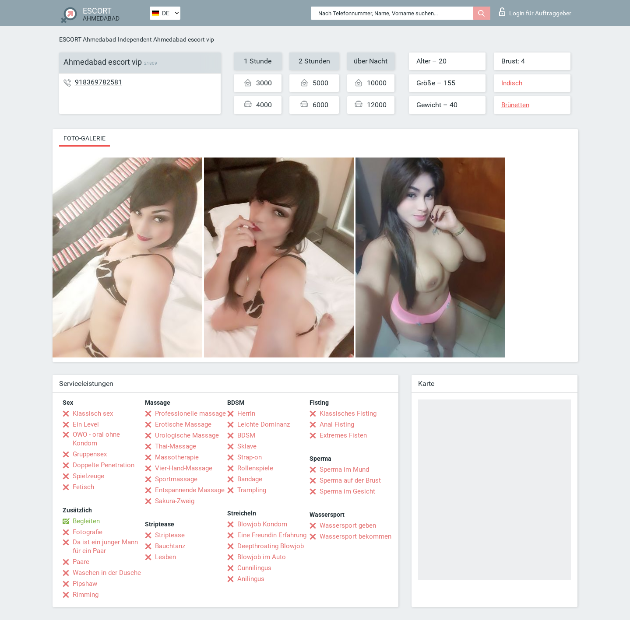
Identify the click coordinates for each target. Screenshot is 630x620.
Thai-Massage (175, 446)
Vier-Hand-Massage (183, 468)
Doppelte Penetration (103, 465)
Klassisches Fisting (348, 413)
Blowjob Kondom (262, 524)
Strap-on (249, 457)
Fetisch (83, 487)
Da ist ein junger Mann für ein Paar (105, 546)
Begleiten (86, 521)
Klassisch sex (93, 413)
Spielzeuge (88, 476)
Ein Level (86, 424)
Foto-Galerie (84, 138)
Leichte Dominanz (263, 424)
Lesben (165, 557)
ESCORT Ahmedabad (87, 39)
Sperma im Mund (344, 469)
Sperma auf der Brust (350, 480)
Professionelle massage (190, 413)
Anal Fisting (337, 424)
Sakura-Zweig (174, 501)
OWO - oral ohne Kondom (96, 439)
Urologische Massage (187, 435)
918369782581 (98, 82)
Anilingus (250, 579)
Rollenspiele (255, 468)
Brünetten (515, 105)
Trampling (251, 490)
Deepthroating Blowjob (270, 546)
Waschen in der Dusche (107, 573)
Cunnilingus (254, 568)
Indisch (511, 83)
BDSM (246, 435)
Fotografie (87, 532)
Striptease (170, 535)
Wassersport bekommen (355, 536)
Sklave (247, 446)
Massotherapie (177, 457)
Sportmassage (176, 479)
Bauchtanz (170, 546)
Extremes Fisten (343, 435)
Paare (81, 562)
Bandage (249, 479)
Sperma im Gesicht (347, 491)
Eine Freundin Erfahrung (271, 535)
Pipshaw (85, 584)
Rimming (86, 595)
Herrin (246, 413)
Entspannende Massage (190, 490)
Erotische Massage (183, 424)
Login (535, 12)
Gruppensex (90, 454)
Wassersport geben (348, 525)
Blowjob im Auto (261, 557)
